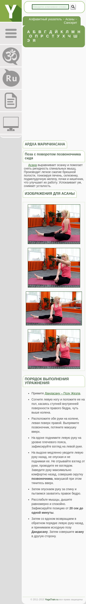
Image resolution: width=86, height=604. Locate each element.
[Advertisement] (43, 93)
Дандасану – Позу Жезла (62, 393)
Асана (32, 165)
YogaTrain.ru (51, 599)
